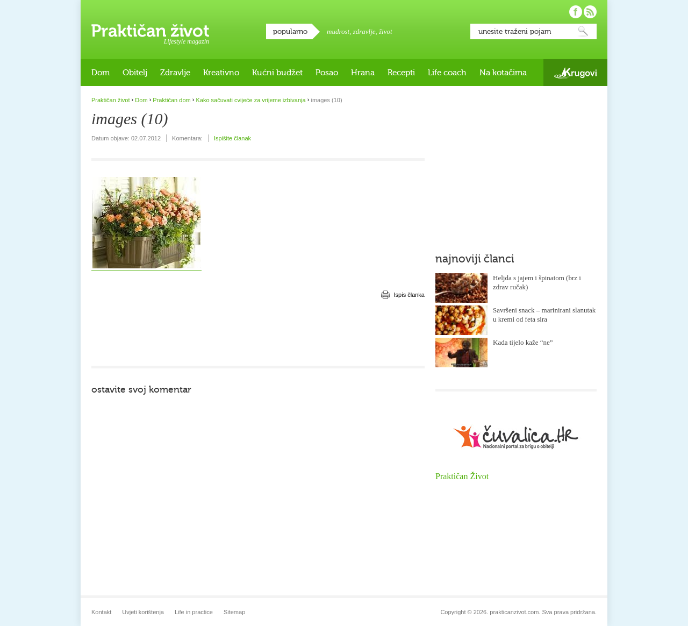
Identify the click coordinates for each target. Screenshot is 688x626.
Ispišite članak (232, 138)
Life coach (447, 72)
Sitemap (234, 612)
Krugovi (575, 73)
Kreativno (221, 72)
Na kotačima (503, 72)
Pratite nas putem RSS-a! (590, 11)
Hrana (363, 72)
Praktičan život (150, 30)
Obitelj (135, 72)
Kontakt (101, 612)
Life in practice (194, 612)
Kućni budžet (277, 72)
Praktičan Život (462, 476)
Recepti (401, 72)
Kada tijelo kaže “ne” (523, 342)
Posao (327, 72)
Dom (100, 72)
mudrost (338, 31)
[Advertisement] (258, 333)
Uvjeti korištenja (143, 612)
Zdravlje (175, 72)
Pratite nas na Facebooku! (575, 11)
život (385, 31)
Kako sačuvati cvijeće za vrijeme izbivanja (250, 100)
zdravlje (364, 31)
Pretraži (583, 31)
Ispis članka (409, 294)
